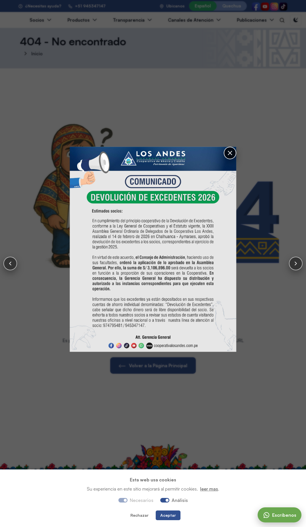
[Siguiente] (296, 263)
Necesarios (141, 500)
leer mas (209, 489)
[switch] (164, 500)
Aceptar (168, 515)
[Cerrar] (230, 153)
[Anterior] (10, 263)
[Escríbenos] (279, 514)
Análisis (180, 500)
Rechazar (139, 515)
